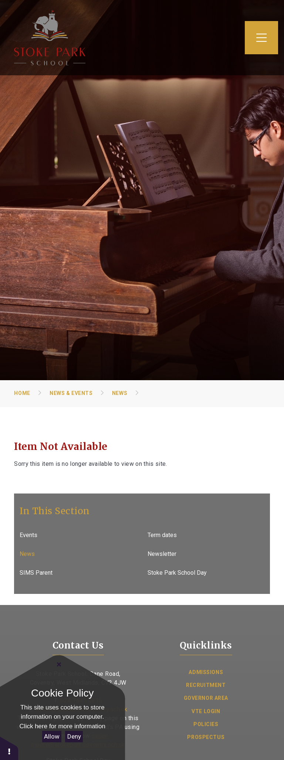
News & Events (71, 393)
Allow (52, 736)
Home (22, 393)
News (119, 393)
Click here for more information (62, 726)
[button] (9, 748)
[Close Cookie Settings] (59, 664)
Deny (74, 736)
